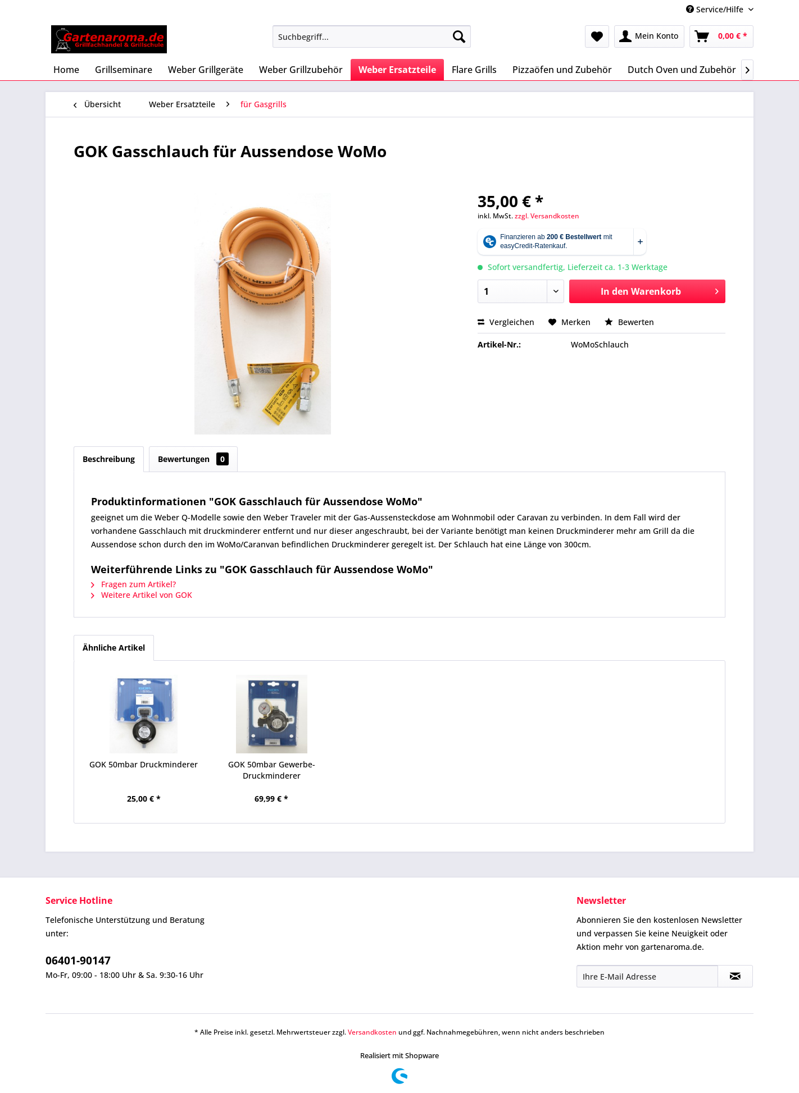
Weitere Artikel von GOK (141, 594)
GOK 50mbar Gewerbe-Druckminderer (271, 770)
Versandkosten (372, 1032)
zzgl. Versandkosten (547, 216)
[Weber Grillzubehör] (301, 69)
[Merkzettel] (597, 36)
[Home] (66, 69)
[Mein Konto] (649, 36)
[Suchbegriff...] (372, 36)
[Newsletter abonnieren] (735, 976)
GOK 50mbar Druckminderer (143, 764)
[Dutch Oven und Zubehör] (682, 69)
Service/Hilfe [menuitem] (716, 9)
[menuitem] (372, 36)
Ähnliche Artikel (114, 647)
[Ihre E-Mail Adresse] (647, 976)
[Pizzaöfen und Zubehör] (562, 69)
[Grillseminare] (123, 69)
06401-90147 (78, 960)
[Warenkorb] (721, 36)
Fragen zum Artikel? (133, 584)
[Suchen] (459, 36)
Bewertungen (193, 458)
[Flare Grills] (474, 69)
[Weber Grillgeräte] (205, 69)
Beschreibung (109, 459)
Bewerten (629, 322)
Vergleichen (506, 322)
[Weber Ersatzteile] (397, 69)
